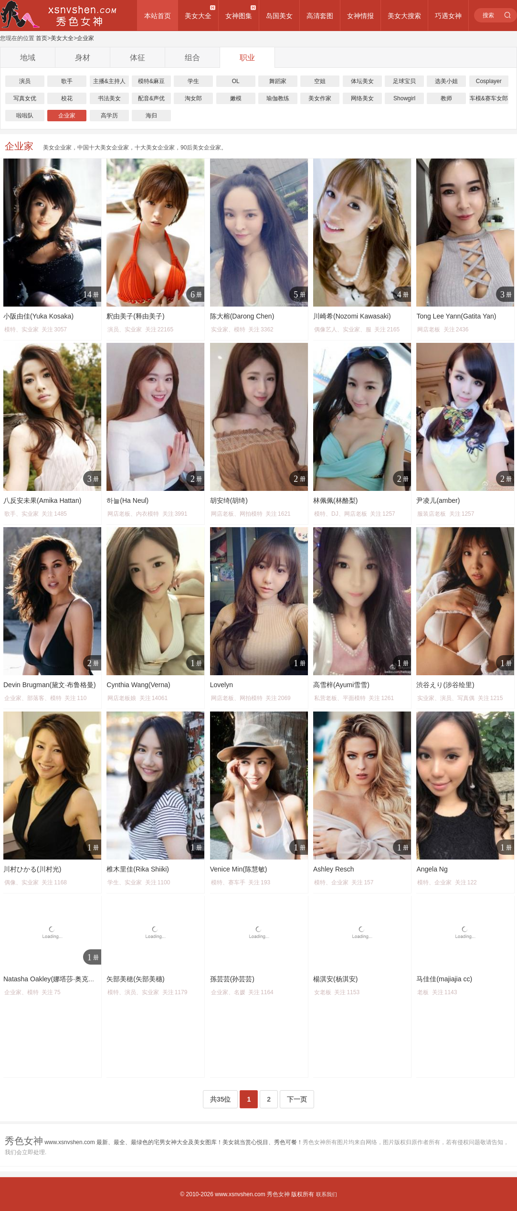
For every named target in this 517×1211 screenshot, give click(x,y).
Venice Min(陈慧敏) (238, 869)
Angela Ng (431, 869)
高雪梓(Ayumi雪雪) (341, 685)
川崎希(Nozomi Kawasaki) (352, 316)
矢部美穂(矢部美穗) (135, 979)
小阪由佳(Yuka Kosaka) (38, 316)
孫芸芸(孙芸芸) (232, 979)
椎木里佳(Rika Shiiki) (137, 869)
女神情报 (360, 16)
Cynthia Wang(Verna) (138, 685)
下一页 (297, 1099)
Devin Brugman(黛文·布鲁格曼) (49, 685)
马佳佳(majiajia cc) (444, 979)
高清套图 (319, 16)
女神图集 (238, 16)
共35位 (220, 1099)
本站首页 (157, 16)
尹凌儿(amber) (438, 500)
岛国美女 (279, 16)
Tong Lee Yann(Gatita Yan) (456, 316)
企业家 (85, 38)
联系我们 (326, 1194)
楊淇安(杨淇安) (335, 979)
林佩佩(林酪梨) (335, 500)
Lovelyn (221, 685)
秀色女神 (278, 1194)
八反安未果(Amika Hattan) (42, 500)
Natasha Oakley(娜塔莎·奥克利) (50, 979)
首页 (41, 38)
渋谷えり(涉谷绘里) (445, 685)
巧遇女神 (448, 16)
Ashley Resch (333, 869)
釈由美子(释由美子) (135, 316)
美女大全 (198, 16)
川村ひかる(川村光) (32, 869)
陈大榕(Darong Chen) (242, 316)
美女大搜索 (404, 16)
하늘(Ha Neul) (127, 500)
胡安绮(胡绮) (229, 500)
